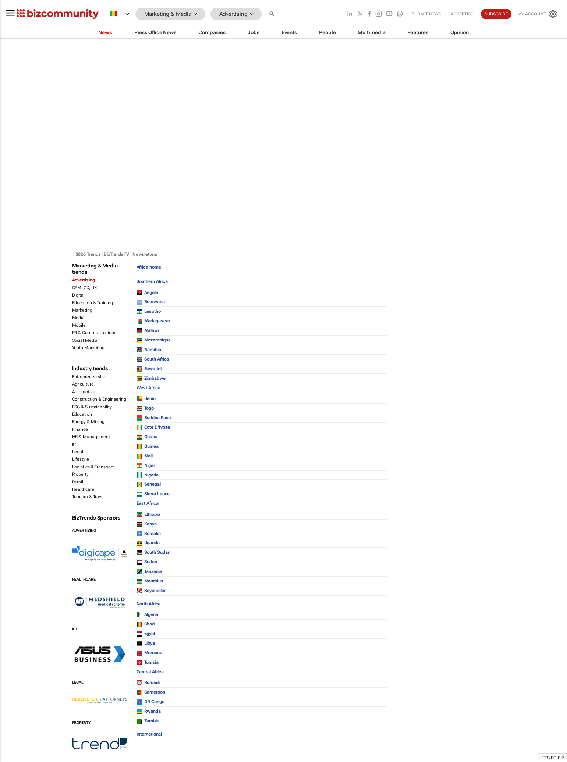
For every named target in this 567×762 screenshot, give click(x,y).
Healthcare (83, 489)
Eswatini (149, 368)
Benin (146, 398)
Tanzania (149, 571)
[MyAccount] (537, 14)
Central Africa (150, 671)
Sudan (147, 561)
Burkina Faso (154, 417)
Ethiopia (148, 514)
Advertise (461, 14)
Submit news (426, 14)
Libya (146, 643)
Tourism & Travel (88, 496)
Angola (147, 292)
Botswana (151, 301)
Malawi (148, 330)
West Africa (148, 387)
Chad (146, 624)
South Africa (153, 359)
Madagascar (153, 320)
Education (82, 414)
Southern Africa (152, 281)
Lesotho (149, 311)
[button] (273, 14)
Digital (78, 295)
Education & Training (92, 302)
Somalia (149, 533)
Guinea (148, 446)
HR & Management (91, 436)
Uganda (148, 542)
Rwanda (149, 711)
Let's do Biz (551, 758)
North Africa (149, 603)
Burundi (148, 682)
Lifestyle (80, 459)
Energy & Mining (88, 421)
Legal (78, 451)
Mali (145, 455)
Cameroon (151, 692)
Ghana (147, 436)
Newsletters (144, 254)
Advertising (83, 280)
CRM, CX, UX (84, 287)
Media (78, 317)
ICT (75, 444)
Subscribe (496, 14)
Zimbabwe (151, 378)
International (149, 734)
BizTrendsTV (116, 254)
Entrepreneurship (89, 376)
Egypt (146, 633)
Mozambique (154, 340)
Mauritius (150, 581)
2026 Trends (88, 254)
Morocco (149, 652)
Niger (146, 465)
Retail (77, 482)
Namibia (149, 349)
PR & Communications (94, 332)
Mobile (79, 325)
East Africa (148, 503)
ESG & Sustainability (92, 407)
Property (80, 474)
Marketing (82, 310)
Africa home (149, 267)
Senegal (149, 484)
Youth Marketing (88, 347)
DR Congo (150, 701)
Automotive (83, 391)
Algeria (147, 614)
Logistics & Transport (93, 466)
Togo (145, 408)
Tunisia (148, 662)
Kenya (147, 524)
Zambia (148, 720)
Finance (80, 429)
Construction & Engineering (99, 399)
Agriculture (83, 384)
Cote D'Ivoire (153, 427)
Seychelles (152, 590)
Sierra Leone (153, 493)
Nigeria (148, 475)
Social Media (85, 340)
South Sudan (153, 552)
